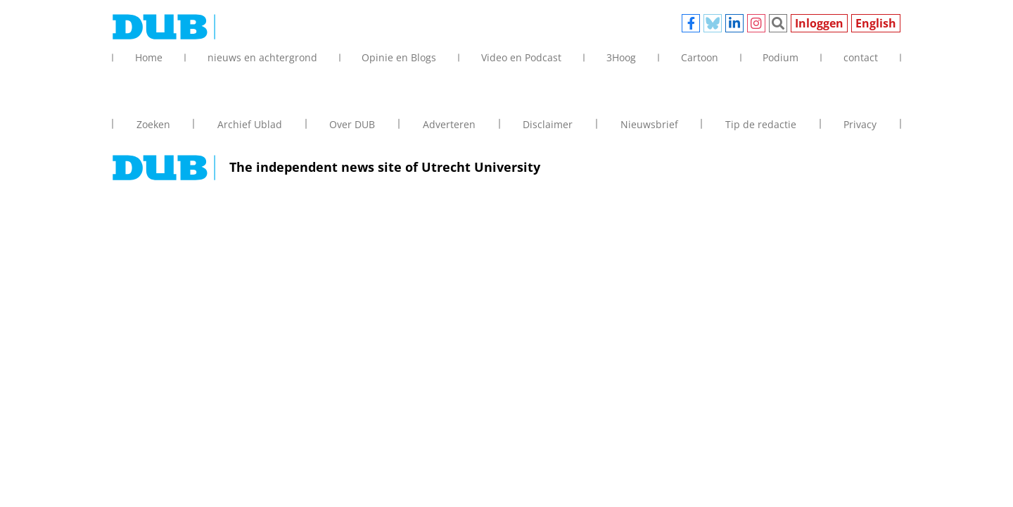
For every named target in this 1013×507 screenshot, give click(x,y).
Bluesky (712, 23)
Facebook (691, 23)
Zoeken (778, 23)
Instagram (756, 23)
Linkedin (734, 23)
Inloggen (819, 23)
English (875, 23)
